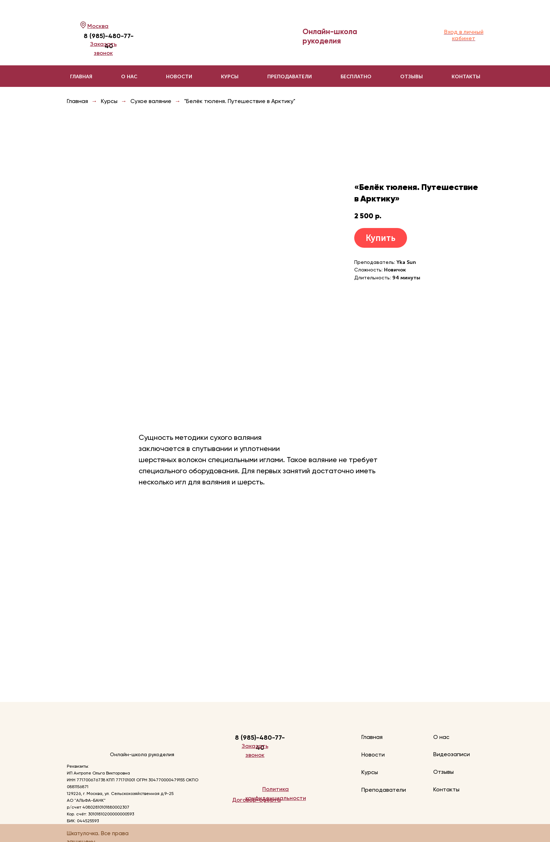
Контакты (466, 77)
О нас (129, 77)
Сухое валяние (150, 101)
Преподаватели (289, 77)
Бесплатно (356, 77)
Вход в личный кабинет (464, 35)
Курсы (109, 101)
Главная (81, 77)
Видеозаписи (451, 754)
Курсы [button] (230, 77)
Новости (179, 77)
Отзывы (411, 77)
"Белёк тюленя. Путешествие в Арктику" (239, 101)
